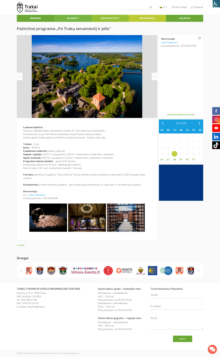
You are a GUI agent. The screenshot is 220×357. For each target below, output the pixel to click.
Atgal (21, 245)
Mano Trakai (179, 7)
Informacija (147, 18)
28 (174, 159)
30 (187, 159)
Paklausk (197, 7)
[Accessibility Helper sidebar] (216, 3)
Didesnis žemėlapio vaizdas (181, 115)
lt (163, 7)
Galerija (184, 18)
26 (161, 159)
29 (180, 159)
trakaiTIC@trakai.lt (170, 42)
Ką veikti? (73, 18)
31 (193, 159)
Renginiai (35, 18)
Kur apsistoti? (110, 18)
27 (168, 159)
